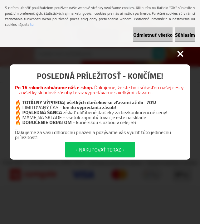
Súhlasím (185, 35)
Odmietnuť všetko (153, 35)
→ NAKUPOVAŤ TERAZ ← (100, 149)
